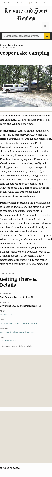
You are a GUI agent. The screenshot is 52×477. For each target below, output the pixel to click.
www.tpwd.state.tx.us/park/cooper (17, 331)
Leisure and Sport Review (26, 14)
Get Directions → (8, 340)
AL (5, 3)
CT (32, 3)
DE (36, 3)
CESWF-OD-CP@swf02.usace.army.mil (18, 323)
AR (18, 3)
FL (40, 3)
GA (45, 3)
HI (49, 3)
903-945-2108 (6, 314)
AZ (13, 3)
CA (22, 3)
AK (9, 3)
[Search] (47, 36)
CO (27, 3)
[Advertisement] (26, 381)
